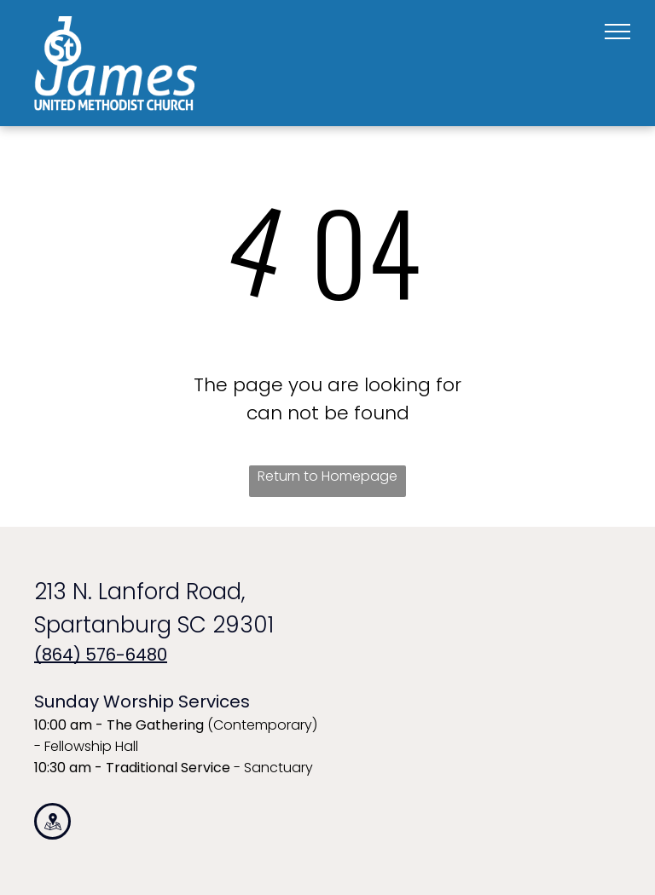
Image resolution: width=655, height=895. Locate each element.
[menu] (617, 31)
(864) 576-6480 (100, 655)
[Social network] (52, 823)
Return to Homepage (327, 476)
